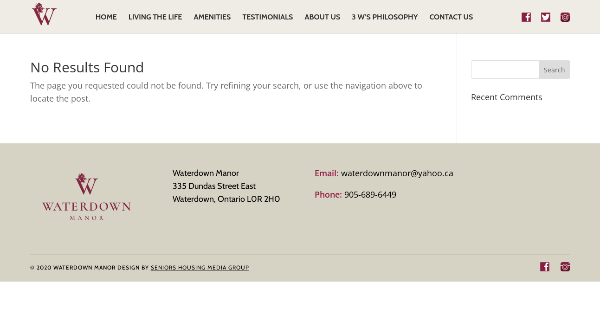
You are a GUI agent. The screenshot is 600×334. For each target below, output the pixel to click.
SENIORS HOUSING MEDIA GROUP (200, 267)
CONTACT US (451, 17)
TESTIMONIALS (267, 17)
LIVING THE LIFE (155, 17)
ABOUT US (322, 17)
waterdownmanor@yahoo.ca (384, 173)
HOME (106, 17)
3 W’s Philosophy (385, 17)
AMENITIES (212, 17)
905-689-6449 (355, 194)
